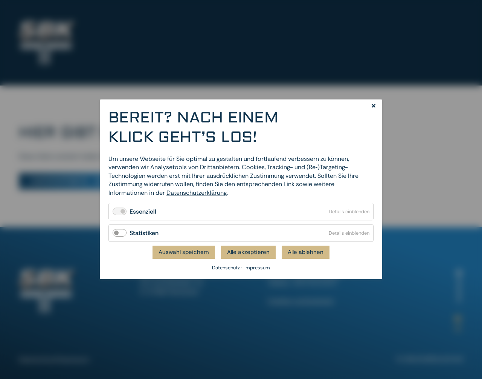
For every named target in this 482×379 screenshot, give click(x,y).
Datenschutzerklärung (196, 193)
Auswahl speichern (184, 252)
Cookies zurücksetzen (301, 301)
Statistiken (144, 233)
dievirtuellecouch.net (434, 358)
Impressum (73, 360)
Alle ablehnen (305, 252)
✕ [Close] (373, 106)
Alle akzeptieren (248, 252)
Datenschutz (36, 360)
